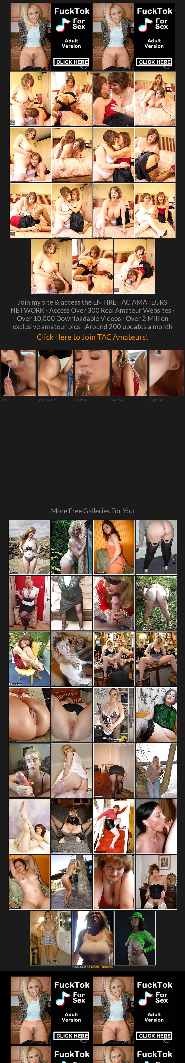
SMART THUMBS (102, 884)
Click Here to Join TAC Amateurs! (92, 336)
